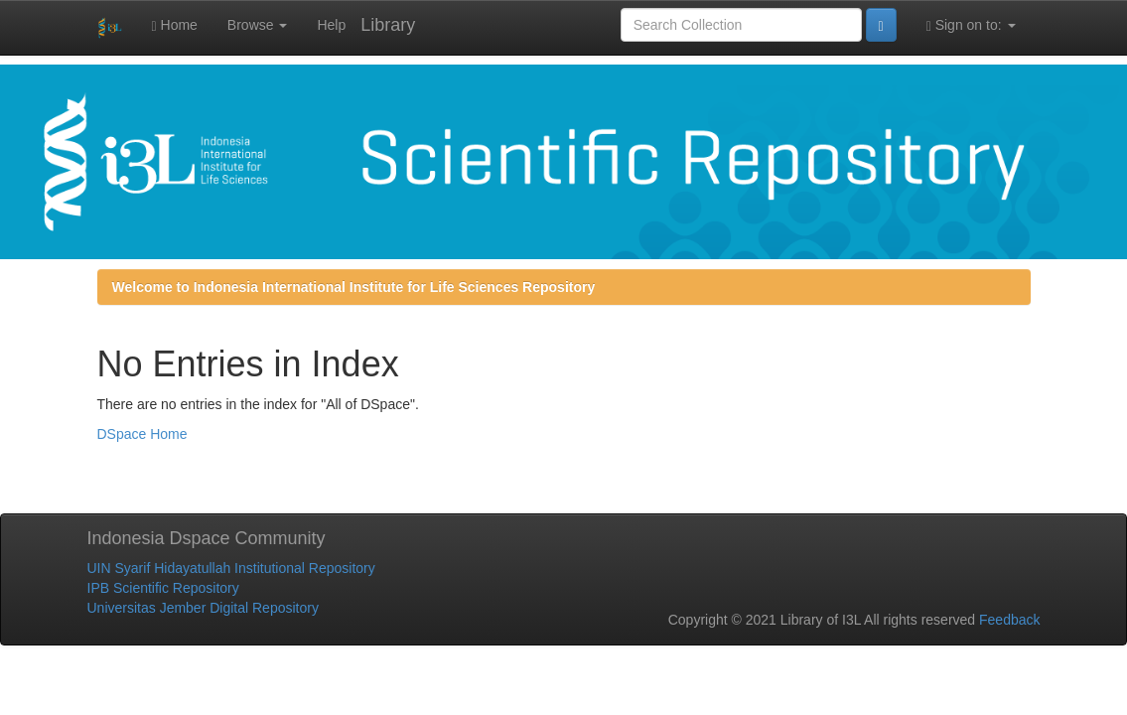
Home (175, 25)
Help (331, 25)
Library (387, 25)
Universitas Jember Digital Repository (203, 608)
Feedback (1009, 620)
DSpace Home (142, 434)
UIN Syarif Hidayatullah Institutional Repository (231, 568)
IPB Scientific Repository (163, 588)
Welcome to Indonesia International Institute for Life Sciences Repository (354, 287)
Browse (257, 25)
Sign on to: (971, 25)
